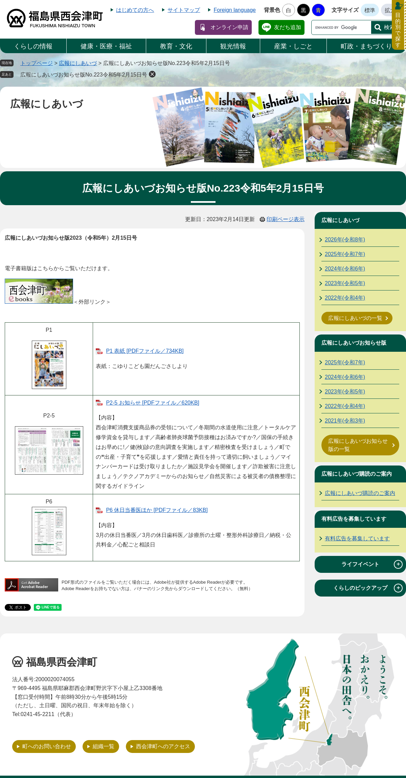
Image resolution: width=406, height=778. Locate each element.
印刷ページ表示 (285, 219)
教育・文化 (176, 46)
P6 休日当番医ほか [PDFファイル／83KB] (157, 510)
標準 (369, 10)
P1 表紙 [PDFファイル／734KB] (144, 351)
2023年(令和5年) (345, 283)
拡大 (390, 10)
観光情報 (233, 46)
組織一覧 (103, 746)
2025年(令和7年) (345, 254)
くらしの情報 (33, 46)
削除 (152, 74)
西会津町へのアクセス (163, 746)
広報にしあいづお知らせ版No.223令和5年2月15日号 (83, 75)
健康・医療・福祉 (106, 46)
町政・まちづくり (366, 46)
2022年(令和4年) (345, 298)
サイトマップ (183, 10)
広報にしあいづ (78, 63)
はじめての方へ (135, 10)
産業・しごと (293, 46)
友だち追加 (287, 27)
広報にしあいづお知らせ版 (353, 343)
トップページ (36, 63)
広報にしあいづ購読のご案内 (356, 474)
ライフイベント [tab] (372, 564)
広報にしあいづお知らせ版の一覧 (358, 445)
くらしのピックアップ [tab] (368, 588)
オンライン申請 (229, 27)
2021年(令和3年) (345, 421)
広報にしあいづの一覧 (355, 318)
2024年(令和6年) (345, 269)
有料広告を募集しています (353, 519)
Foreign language (234, 10)
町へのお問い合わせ (46, 746)
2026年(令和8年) (345, 239)
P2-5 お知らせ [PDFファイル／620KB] (152, 403)
